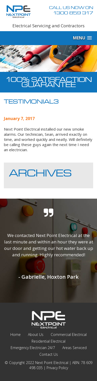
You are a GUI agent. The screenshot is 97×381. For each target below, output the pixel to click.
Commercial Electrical (69, 334)
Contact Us (48, 354)
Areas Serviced (74, 347)
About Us (35, 334)
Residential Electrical (48, 341)
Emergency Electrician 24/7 (33, 347)
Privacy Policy (57, 367)
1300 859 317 (73, 13)
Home (15, 334)
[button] (82, 38)
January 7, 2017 (19, 118)
